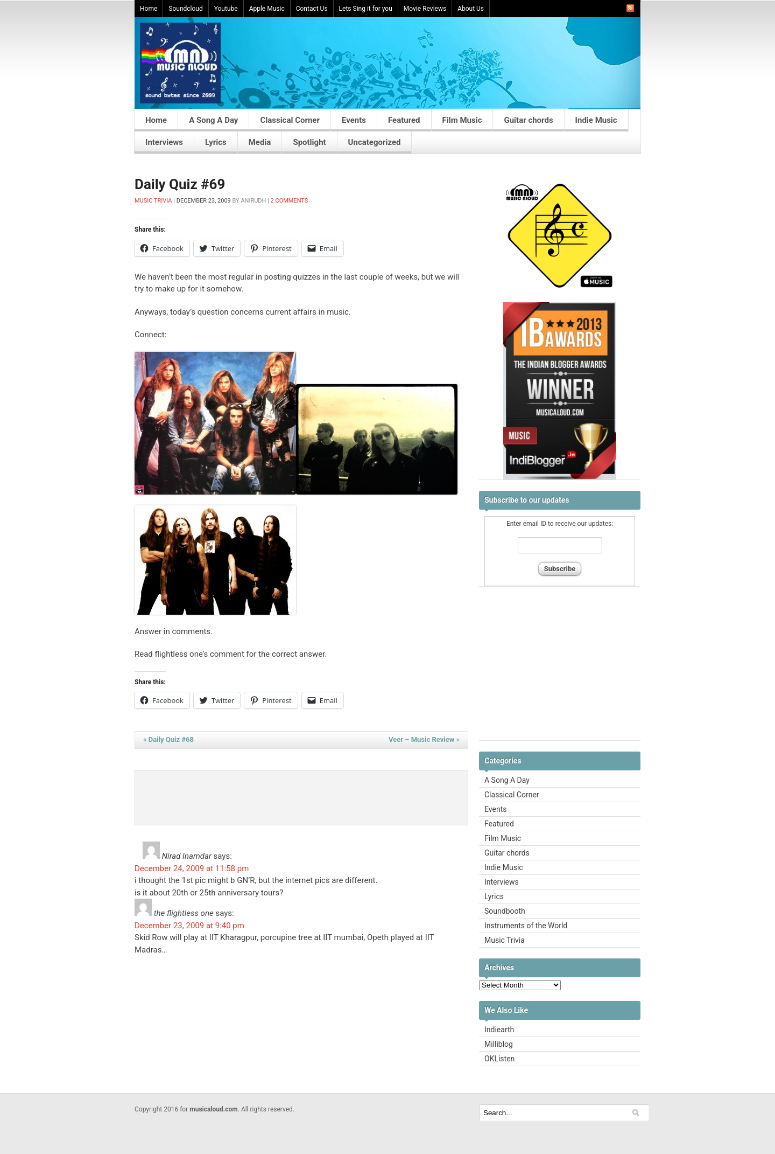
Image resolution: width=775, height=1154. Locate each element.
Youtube (226, 8)
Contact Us (312, 8)
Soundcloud (185, 8)
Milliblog (498, 1044)
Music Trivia (153, 200)
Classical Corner (290, 120)
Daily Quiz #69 (180, 184)
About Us (470, 8)
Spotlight (309, 142)
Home (148, 8)
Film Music (462, 120)
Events (354, 120)
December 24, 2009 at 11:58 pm (192, 868)
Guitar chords (528, 120)
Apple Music (267, 8)
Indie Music (596, 120)
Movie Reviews (425, 8)
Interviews (164, 142)
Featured (404, 120)
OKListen (499, 1058)
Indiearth (499, 1029)
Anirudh (253, 200)
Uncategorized (374, 142)
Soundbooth (504, 911)
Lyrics (216, 142)
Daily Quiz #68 (168, 739)
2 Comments (289, 200)
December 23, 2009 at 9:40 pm (189, 925)
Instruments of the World (525, 925)
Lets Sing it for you (365, 8)
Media (260, 142)
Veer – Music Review (424, 739)
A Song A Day (213, 120)
